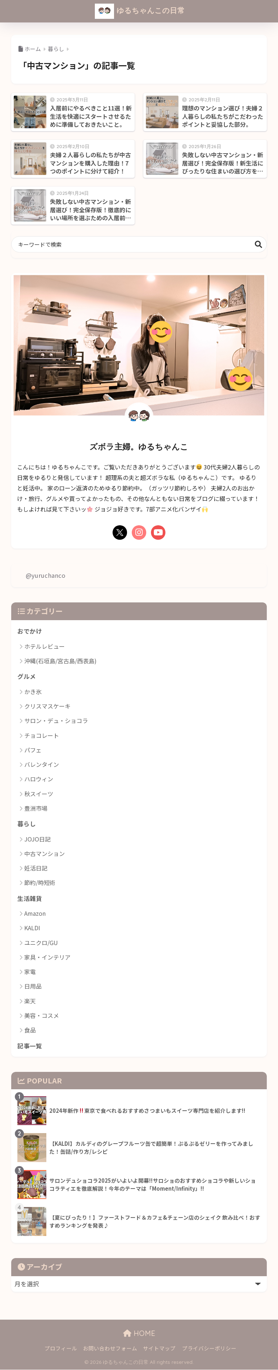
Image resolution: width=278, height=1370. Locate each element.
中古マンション (44, 853)
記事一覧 (29, 1046)
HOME (139, 1333)
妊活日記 (35, 868)
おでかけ (29, 631)
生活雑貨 (29, 898)
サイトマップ (159, 1349)
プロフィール (61, 1349)
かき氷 (33, 691)
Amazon (35, 913)
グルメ (26, 676)
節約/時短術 (39, 882)
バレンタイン (41, 764)
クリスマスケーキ (47, 706)
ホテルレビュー (44, 646)
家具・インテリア (47, 957)
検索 (258, 244)
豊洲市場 (35, 808)
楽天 (30, 1001)
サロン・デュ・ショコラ (56, 721)
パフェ (33, 749)
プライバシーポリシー (209, 1349)
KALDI (32, 928)
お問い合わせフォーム (110, 1349)
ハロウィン (38, 779)
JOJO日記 (37, 839)
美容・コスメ (41, 1015)
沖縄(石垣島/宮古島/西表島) (60, 660)
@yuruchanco (45, 575)
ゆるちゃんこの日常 (140, 11)
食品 (30, 1030)
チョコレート (41, 735)
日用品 (33, 986)
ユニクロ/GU (41, 943)
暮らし (26, 824)
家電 (30, 972)
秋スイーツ (38, 793)
